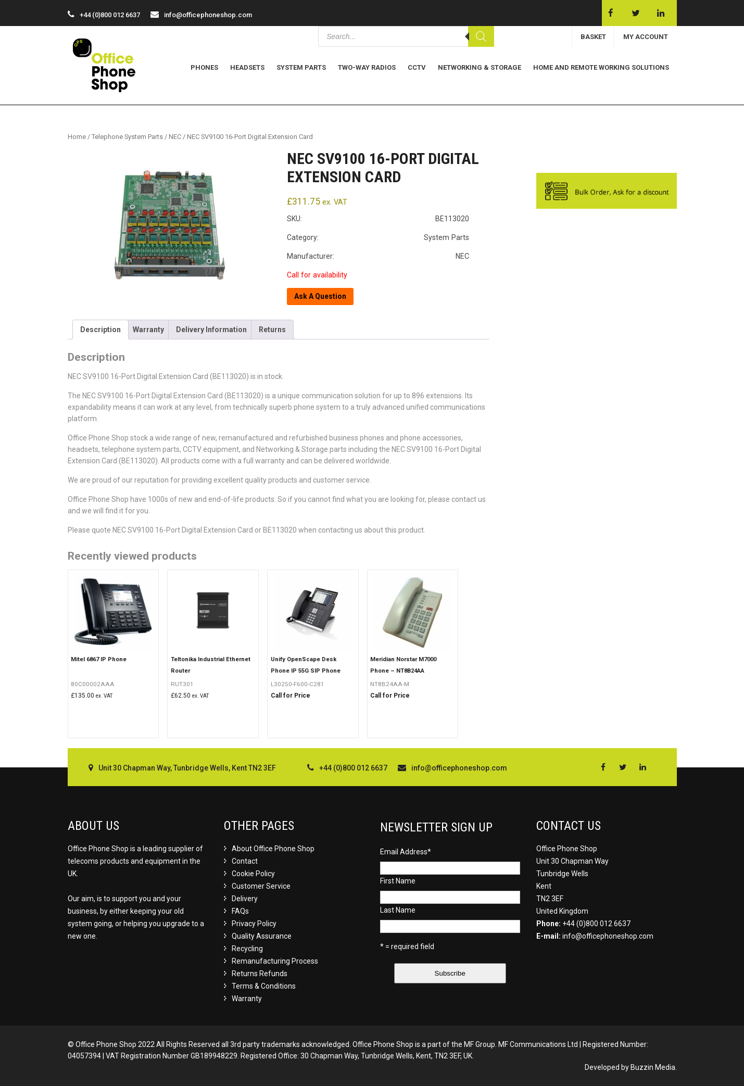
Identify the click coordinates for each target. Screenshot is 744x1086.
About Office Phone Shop (273, 848)
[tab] (100, 329)
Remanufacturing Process (275, 961)
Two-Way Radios (367, 67)
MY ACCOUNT (645, 37)
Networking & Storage (479, 67)
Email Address (405, 852)
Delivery (245, 898)
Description (100, 329)
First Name (397, 881)
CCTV (417, 67)
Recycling (247, 948)
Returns (272, 329)
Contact (245, 861)
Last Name (397, 910)
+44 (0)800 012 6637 (596, 923)
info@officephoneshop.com (208, 15)
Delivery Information (211, 329)
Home (77, 137)
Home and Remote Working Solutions (601, 67)
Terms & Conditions (264, 986)
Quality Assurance (262, 936)
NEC (175, 137)
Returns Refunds (259, 973)
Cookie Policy (253, 873)
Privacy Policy (254, 923)
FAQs (240, 911)
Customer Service (261, 886)
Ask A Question (320, 296)
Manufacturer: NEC (378, 256)
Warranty (148, 329)
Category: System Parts (378, 237)
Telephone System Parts (127, 137)
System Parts (301, 67)
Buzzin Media (652, 1067)
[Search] (481, 36)
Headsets (247, 67)
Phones (204, 67)
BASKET (593, 37)
